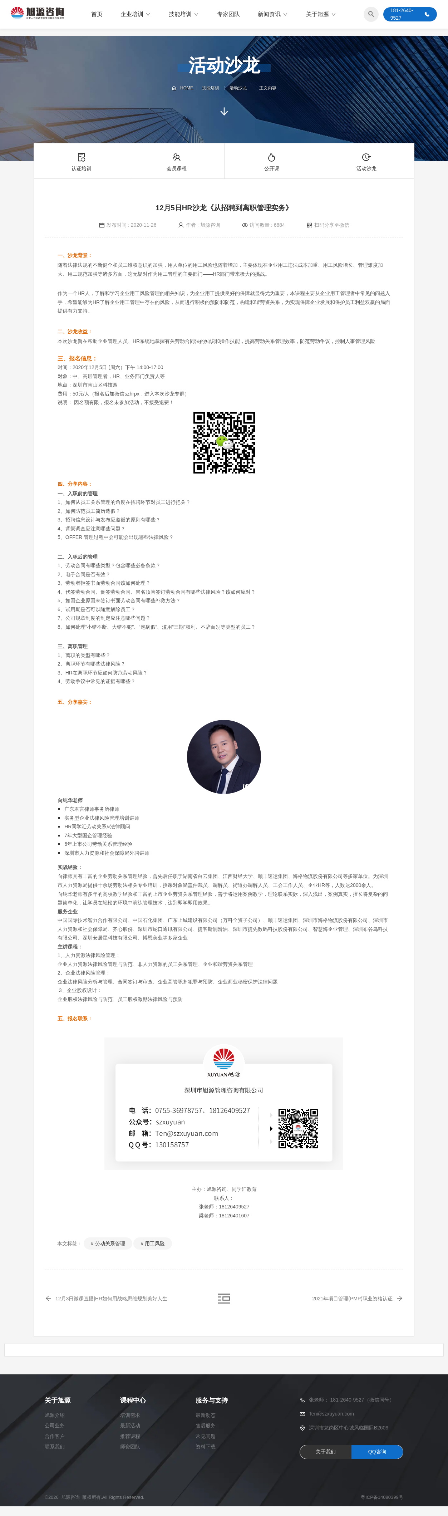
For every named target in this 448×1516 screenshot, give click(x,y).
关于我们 (326, 1461)
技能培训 (184, 16)
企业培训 (135, 16)
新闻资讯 (273, 16)
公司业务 (55, 1435)
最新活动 (130, 1435)
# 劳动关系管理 (108, 1243)
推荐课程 (130, 1445)
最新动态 (206, 1425)
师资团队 (130, 1456)
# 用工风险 (153, 1243)
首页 (97, 16)
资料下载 (206, 1456)
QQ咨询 (377, 1461)
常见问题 (206, 1445)
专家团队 (228, 16)
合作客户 (55, 1445)
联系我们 (55, 1456)
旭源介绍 (55, 1425)
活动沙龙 (236, 87)
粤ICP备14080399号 (382, 1506)
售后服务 (206, 1435)
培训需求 (130, 1425)
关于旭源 (321, 16)
